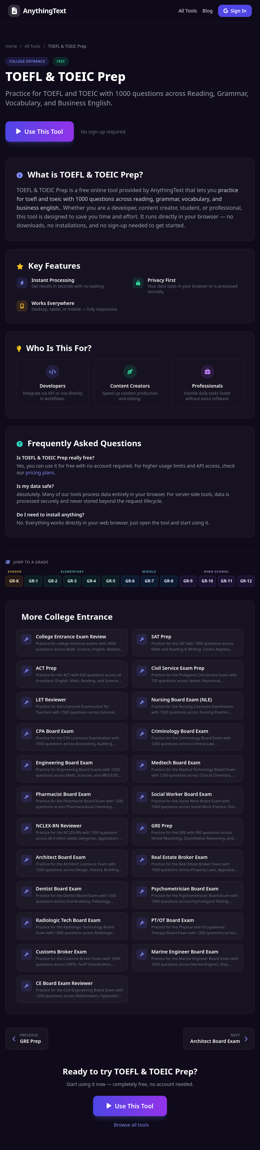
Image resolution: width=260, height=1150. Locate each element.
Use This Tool (39, 131)
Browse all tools (131, 1125)
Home (11, 46)
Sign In (234, 10)
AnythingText (37, 11)
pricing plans (40, 472)
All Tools (187, 10)
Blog (207, 10)
